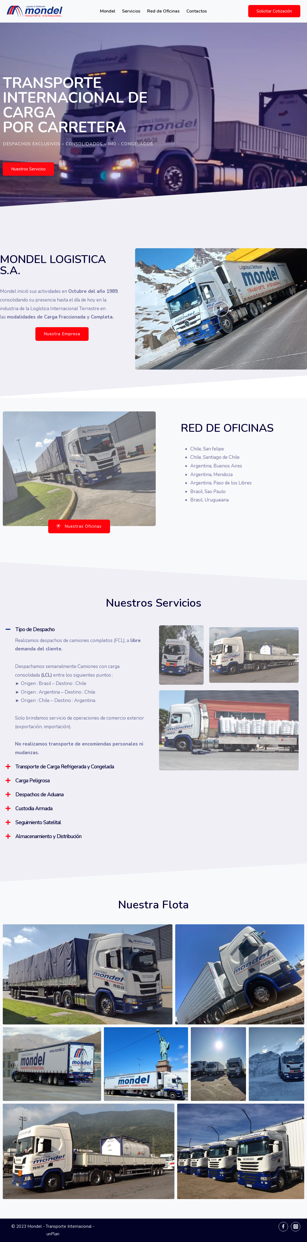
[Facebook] (283, 1226)
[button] (28, 169)
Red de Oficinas (163, 11)
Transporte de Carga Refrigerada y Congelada (64, 766)
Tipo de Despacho (35, 629)
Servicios (131, 11)
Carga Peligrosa (32, 780)
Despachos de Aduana (39, 794)
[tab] (75, 629)
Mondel (107, 11)
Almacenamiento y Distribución (48, 836)
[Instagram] (295, 1226)
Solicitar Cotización (274, 11)
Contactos (196, 11)
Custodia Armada (33, 808)
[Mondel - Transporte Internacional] (34, 11)
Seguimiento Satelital (38, 822)
